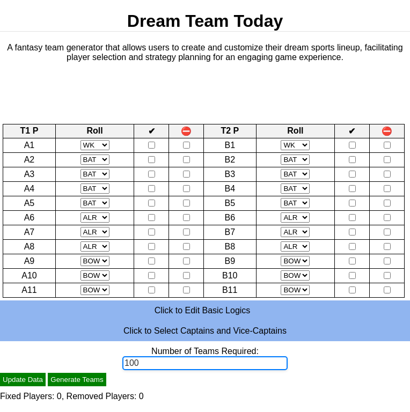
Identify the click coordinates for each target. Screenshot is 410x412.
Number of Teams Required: (205, 351)
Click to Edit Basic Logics (203, 310)
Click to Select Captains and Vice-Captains (205, 330)
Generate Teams (76, 380)
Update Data (23, 380)
